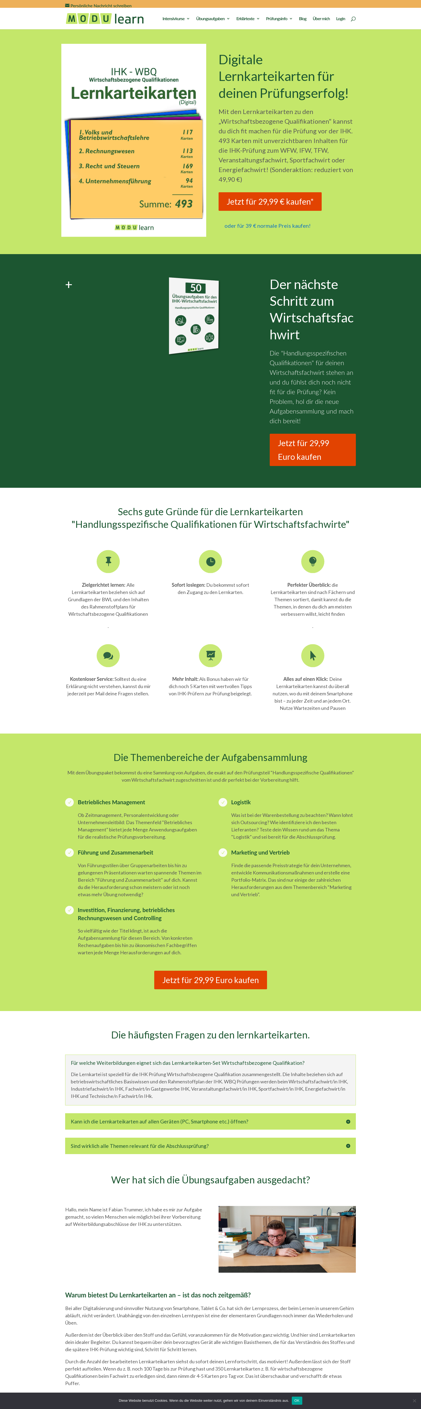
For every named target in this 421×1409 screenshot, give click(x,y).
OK (297, 1401)
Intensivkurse (174, 19)
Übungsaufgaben (210, 19)
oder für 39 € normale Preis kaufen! (267, 225)
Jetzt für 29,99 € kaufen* (270, 201)
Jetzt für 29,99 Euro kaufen (303, 449)
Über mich (321, 19)
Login (340, 19)
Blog (303, 19)
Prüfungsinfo (276, 19)
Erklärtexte (245, 19)
